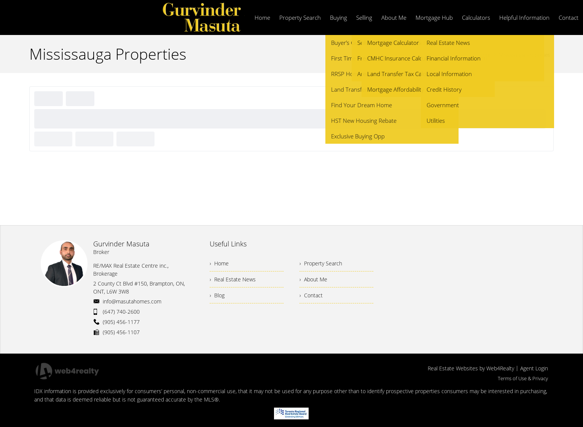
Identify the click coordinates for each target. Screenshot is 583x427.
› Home (219, 263)
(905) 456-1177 (121, 321)
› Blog (217, 295)
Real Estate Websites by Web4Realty (471, 368)
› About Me (313, 279)
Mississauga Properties (524, 54)
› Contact (311, 295)
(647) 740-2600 (121, 311)
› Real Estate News (233, 279)
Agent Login (534, 368)
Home (484, 54)
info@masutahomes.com (132, 301)
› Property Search (320, 263)
